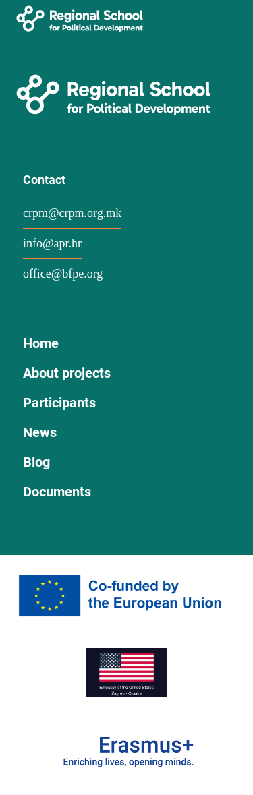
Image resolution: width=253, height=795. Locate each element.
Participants (59, 402)
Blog (36, 462)
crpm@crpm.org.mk (72, 213)
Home (41, 343)
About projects (67, 373)
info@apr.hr (52, 243)
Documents (57, 491)
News (40, 432)
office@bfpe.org (63, 274)
